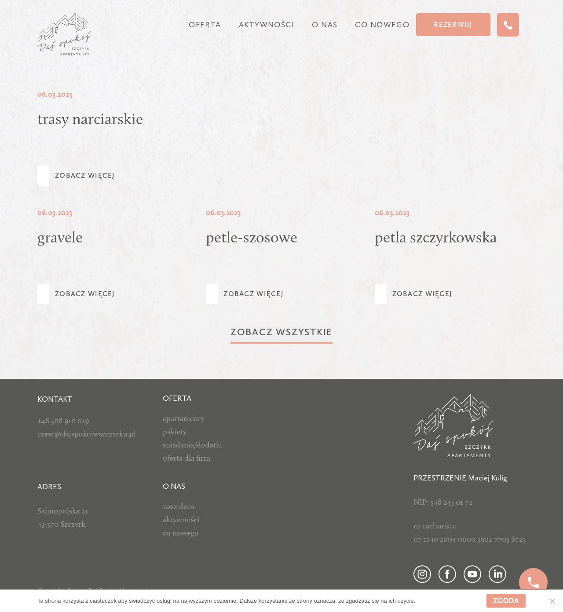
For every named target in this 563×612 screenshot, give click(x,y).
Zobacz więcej (85, 175)
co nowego (181, 533)
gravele (60, 237)
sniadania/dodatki (192, 445)
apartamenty (183, 418)
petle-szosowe (251, 237)
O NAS (174, 486)
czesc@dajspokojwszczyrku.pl (86, 434)
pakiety (174, 431)
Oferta (205, 24)
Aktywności (266, 24)
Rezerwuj (453, 24)
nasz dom (178, 506)
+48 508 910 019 (63, 420)
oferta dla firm (186, 458)
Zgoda (506, 601)
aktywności (181, 519)
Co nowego (382, 24)
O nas (324, 24)
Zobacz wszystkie (281, 332)
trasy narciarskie (90, 119)
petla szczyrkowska (436, 237)
